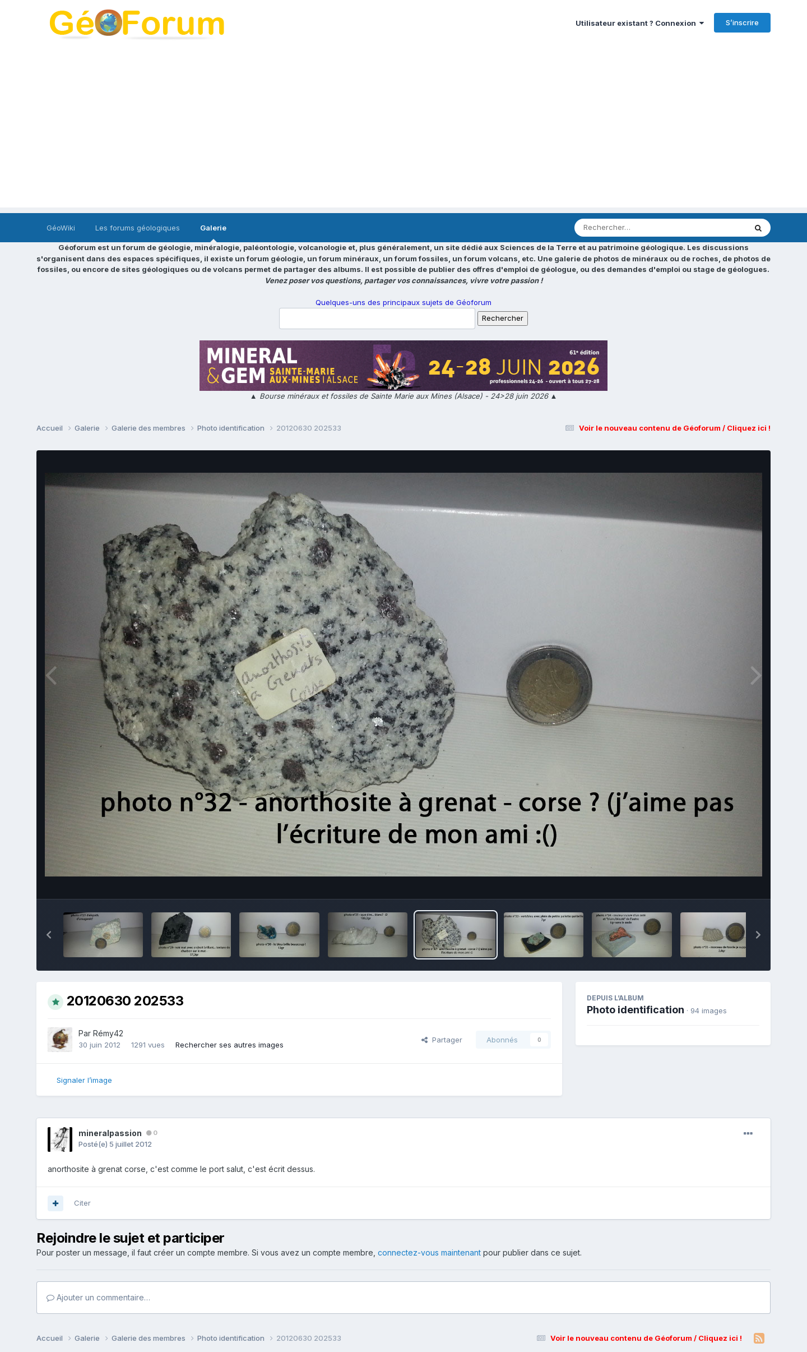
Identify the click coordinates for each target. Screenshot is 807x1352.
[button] (48, 934)
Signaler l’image (84, 1080)
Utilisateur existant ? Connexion (640, 23)
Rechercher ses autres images (229, 1044)
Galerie (213, 232)
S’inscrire (742, 22)
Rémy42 (108, 1033)
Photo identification (635, 1010)
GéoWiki (61, 227)
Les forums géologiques (137, 227)
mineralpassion (110, 1133)
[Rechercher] (627, 228)
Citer (82, 1202)
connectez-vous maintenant (429, 1252)
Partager (441, 1039)
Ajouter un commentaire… (98, 1297)
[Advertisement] (403, 128)
